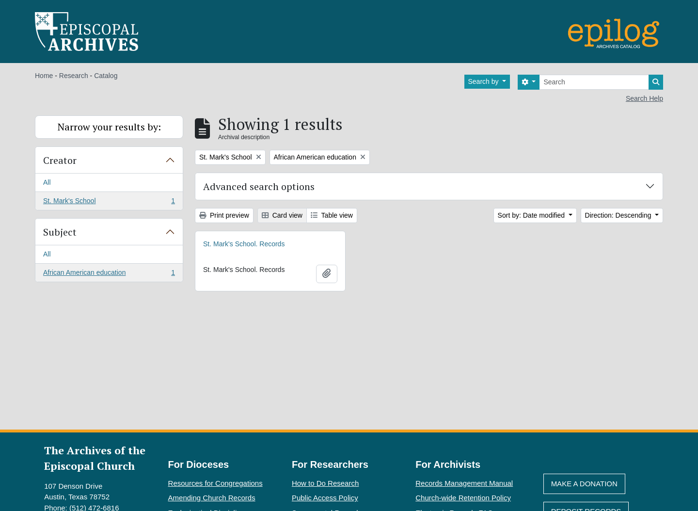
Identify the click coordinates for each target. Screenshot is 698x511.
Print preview (224, 215)
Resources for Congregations (215, 483)
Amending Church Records (211, 498)
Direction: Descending (619, 215)
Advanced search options (259, 186)
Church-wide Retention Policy (463, 498)
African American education (109, 274)
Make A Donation (584, 483)
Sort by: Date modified (532, 215)
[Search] (594, 82)
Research (73, 76)
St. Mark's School (109, 202)
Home (44, 76)
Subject (60, 232)
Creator (60, 160)
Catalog (105, 76)
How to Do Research (325, 483)
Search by (484, 81)
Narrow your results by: (109, 126)
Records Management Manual (464, 483)
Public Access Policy (325, 498)
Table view (332, 215)
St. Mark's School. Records (244, 244)
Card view (282, 215)
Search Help (644, 98)
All (47, 182)
